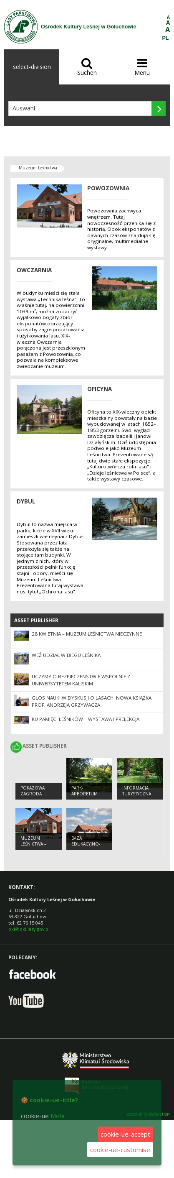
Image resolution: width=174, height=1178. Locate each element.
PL (165, 38)
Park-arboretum (84, 791)
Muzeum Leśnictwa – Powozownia (36, 844)
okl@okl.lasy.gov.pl (29, 929)
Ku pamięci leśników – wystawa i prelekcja (85, 719)
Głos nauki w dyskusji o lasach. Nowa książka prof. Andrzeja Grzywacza (91, 701)
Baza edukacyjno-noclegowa (85, 844)
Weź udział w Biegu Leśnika (66, 655)
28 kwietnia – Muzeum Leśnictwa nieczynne (87, 634)
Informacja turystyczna (136, 791)
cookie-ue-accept (125, 1134)
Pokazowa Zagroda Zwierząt (32, 794)
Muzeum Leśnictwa (38, 168)
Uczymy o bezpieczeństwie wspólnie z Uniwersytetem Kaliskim (81, 680)
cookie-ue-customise (120, 1149)
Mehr (58, 1116)
